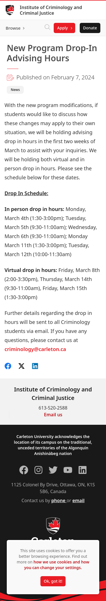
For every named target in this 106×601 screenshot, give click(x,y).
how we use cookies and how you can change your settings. (56, 564)
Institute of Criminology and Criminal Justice (51, 10)
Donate (90, 28)
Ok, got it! (53, 581)
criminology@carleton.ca (35, 349)
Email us (53, 414)
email (78, 500)
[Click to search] (47, 28)
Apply (62, 28)
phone (59, 500)
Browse (13, 28)
